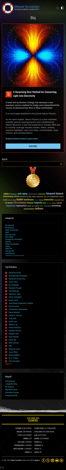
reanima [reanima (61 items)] (59, 203)
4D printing (9, 228)
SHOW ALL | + (8, 364)
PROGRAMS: (37, 445)
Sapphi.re (37, 460)
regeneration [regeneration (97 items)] (21, 205)
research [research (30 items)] (29, 206)
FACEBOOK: (18, 428)
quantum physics (33, 138)
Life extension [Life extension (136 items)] (20, 202)
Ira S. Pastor (13, 358)
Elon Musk (9, 237)
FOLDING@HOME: (19, 445)
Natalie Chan (14, 334)
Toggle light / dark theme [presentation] (62, 8)
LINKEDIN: (19, 431)
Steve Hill (12, 340)
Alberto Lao (13, 325)
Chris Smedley (14, 361)
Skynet (8, 242)
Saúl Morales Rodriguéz (18, 276)
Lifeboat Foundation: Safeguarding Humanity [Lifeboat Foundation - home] (27, 8)
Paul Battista (15, 138)
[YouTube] (57, 460)
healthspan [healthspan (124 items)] (29, 199)
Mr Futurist (9, 387)
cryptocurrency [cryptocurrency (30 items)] (39, 197)
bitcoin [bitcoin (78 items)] (16, 196)
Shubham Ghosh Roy (17, 279)
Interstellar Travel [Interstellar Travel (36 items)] (59, 200)
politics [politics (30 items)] (54, 203)
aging (7, 246)
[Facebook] (43, 460)
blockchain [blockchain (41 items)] (23, 197)
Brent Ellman (14, 343)
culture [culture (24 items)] (45, 196)
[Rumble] (61, 460)
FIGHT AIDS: (21, 442)
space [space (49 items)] (42, 206)
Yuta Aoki (12, 318)
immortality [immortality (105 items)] (49, 199)
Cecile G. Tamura (15, 315)
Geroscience (10, 381)
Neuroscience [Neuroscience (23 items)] (49, 203)
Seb (10, 346)
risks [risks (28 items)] (33, 206)
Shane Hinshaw (15, 328)
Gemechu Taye (14, 294)
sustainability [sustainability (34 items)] (47, 206)
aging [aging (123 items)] (6, 193)
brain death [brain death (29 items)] (28, 197)
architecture (10, 253)
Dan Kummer (14, 306)
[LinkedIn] (52, 460)
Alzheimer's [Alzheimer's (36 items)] (14, 194)
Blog (33, 18)
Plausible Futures (12, 392)
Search (61, 164)
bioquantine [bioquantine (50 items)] (42, 194)
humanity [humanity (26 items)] (36, 200)
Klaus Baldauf (14, 312)
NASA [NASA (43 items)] (44, 203)
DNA (7, 232)
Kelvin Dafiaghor (15, 297)
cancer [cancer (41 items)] (34, 197)
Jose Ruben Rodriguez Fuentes (21, 303)
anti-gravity (9, 251)
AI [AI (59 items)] (9, 194)
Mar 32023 (8, 94)
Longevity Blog (11, 384)
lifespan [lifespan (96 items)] (30, 203)
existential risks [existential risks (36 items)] (54, 197)
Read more (33, 146)
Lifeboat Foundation (15, 460)
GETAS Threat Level (33, 420)
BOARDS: (36, 438)
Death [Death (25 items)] (48, 196)
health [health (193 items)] (20, 199)
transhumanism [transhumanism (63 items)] (29, 209)
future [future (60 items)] (5, 200)
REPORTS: (37, 442)
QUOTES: (36, 452)
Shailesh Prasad (15, 288)
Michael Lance (14, 349)
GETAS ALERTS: (38, 431)
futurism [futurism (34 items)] (10, 200)
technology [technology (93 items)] (56, 206)
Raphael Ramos (15, 331)
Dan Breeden (14, 285)
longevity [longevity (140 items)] (38, 202)
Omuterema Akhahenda (18, 309)
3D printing (9, 225)
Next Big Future (11, 390)
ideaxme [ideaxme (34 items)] (41, 200)
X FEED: (20, 435)
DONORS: (25, 438)
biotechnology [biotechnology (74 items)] (8, 196)
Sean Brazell (13, 337)
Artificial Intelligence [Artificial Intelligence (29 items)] (33, 194)
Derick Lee (13, 321)
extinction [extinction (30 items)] (61, 197)
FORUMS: (27, 452)
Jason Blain (13, 352)
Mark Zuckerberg (12, 244)
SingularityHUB (11, 395)
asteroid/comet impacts (14, 256)
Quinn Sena (13, 282)
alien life (8, 249)
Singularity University (13, 239)
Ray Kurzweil (10, 235)
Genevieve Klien (15, 273)
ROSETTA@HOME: (18, 448)
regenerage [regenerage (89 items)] (10, 206)
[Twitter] (48, 460)
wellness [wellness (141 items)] (39, 208)
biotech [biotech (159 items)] (59, 193)
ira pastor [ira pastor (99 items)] (9, 203)
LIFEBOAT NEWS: (39, 428)
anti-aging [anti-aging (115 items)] (22, 193)
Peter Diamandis (11, 230)
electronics (24, 138)
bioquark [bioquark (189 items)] (50, 193)
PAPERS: (36, 448)
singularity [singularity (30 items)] (36, 206)
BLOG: (36, 435)
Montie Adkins (14, 355)
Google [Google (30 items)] (14, 200)
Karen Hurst (13, 300)
